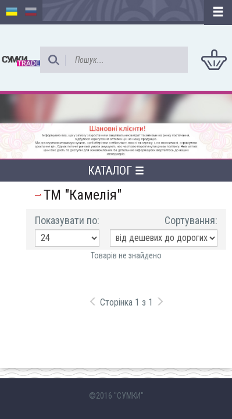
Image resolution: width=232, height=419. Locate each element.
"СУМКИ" (129, 395)
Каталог (116, 170)
